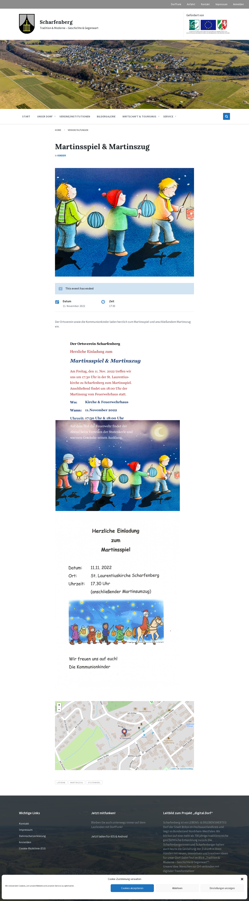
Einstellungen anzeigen (222, 888)
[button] (242, 879)
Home (58, 130)
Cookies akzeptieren (132, 888)
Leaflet (173, 769)
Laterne (61, 782)
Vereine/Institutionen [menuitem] (74, 116)
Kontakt (24, 823)
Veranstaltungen (78, 130)
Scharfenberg (56, 22)
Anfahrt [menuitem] (191, 4)
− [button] (59, 710)
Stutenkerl (94, 782)
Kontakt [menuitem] (205, 4)
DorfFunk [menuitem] (176, 4)
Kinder (61, 155)
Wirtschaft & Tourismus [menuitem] (139, 116)
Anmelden (25, 842)
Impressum (26, 829)
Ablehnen (177, 888)
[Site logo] (27, 33)
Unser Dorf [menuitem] (45, 116)
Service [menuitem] (168, 116)
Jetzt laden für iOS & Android (109, 836)
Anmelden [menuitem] (238, 4)
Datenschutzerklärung (32, 836)
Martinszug (76, 782)
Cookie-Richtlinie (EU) (32, 848)
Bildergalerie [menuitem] (106, 116)
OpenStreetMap (186, 769)
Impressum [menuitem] (221, 4)
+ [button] (59, 705)
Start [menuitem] (26, 116)
